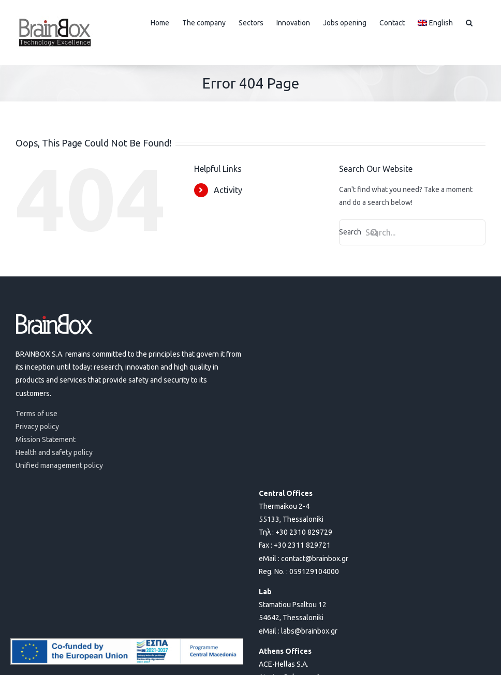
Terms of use (36, 413)
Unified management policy (59, 465)
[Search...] (412, 232)
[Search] (374, 232)
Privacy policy (37, 426)
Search (363, 232)
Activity (228, 190)
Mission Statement (46, 439)
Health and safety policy (54, 452)
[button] (469, 21)
